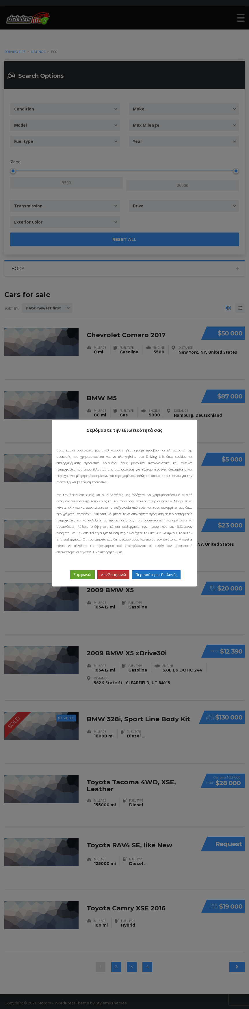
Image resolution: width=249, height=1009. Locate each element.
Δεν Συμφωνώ (113, 574)
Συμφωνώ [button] (82, 574)
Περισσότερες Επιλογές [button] (156, 574)
